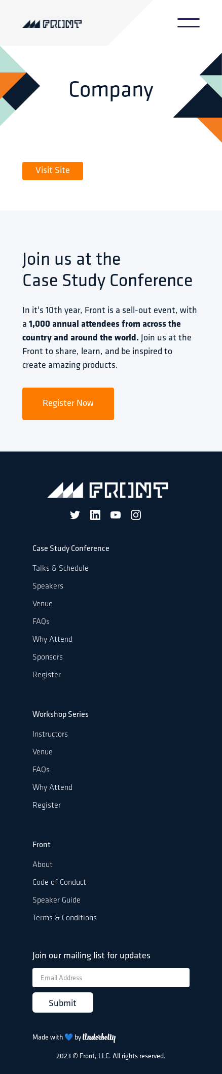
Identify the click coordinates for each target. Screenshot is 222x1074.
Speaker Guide (56, 900)
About (42, 865)
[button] (188, 22)
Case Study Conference (70, 549)
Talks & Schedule (60, 569)
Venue (42, 604)
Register (46, 675)
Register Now (68, 403)
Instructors (50, 735)
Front (41, 845)
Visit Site (52, 171)
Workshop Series (60, 715)
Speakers (47, 586)
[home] (66, 23)
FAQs (41, 622)
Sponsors (47, 657)
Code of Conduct (59, 883)
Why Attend (52, 640)
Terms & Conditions (64, 918)
